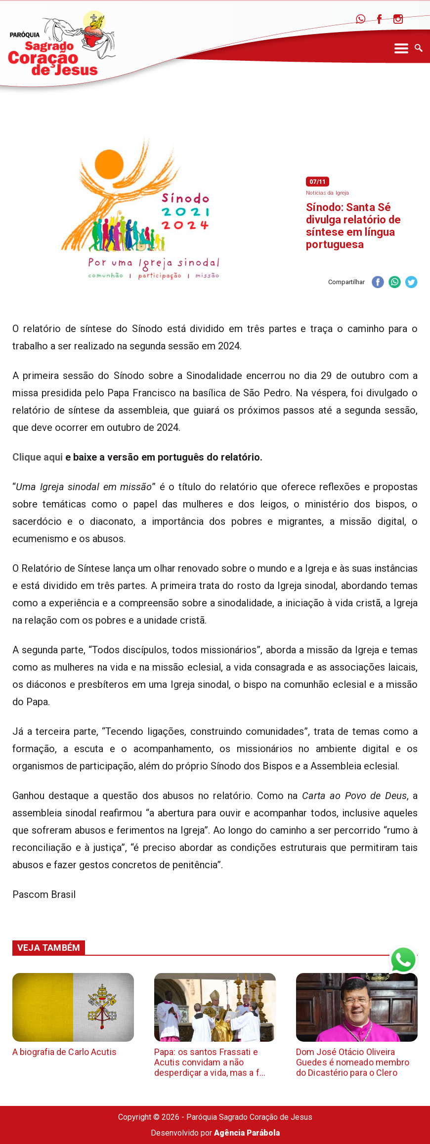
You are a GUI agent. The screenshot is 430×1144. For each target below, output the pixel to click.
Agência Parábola (247, 1133)
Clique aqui (37, 457)
